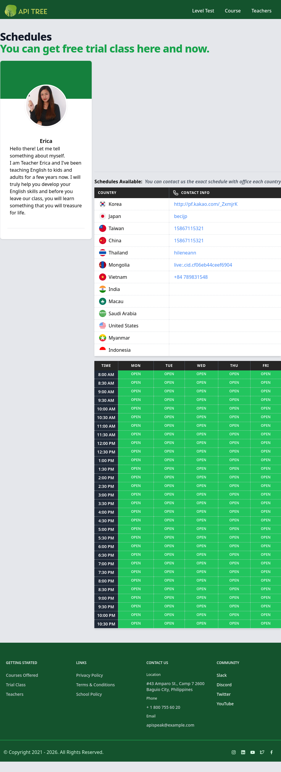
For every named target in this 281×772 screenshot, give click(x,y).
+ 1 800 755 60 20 (163, 707)
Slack (222, 675)
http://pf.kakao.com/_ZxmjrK (205, 204)
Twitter (224, 694)
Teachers (261, 10)
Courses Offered (22, 675)
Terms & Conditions (95, 684)
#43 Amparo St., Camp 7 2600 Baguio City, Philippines (175, 686)
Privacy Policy (89, 675)
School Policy (89, 694)
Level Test (203, 10)
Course (233, 10)
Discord (224, 684)
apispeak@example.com (170, 725)
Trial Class (16, 684)
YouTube (225, 703)
